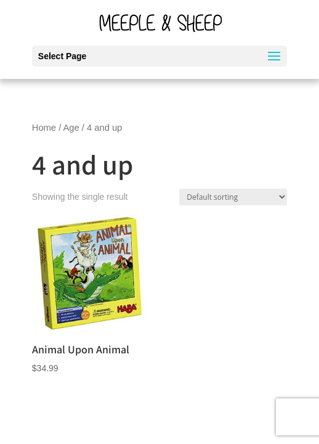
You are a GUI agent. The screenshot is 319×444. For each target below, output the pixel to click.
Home (44, 128)
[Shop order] (233, 197)
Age (71, 128)
